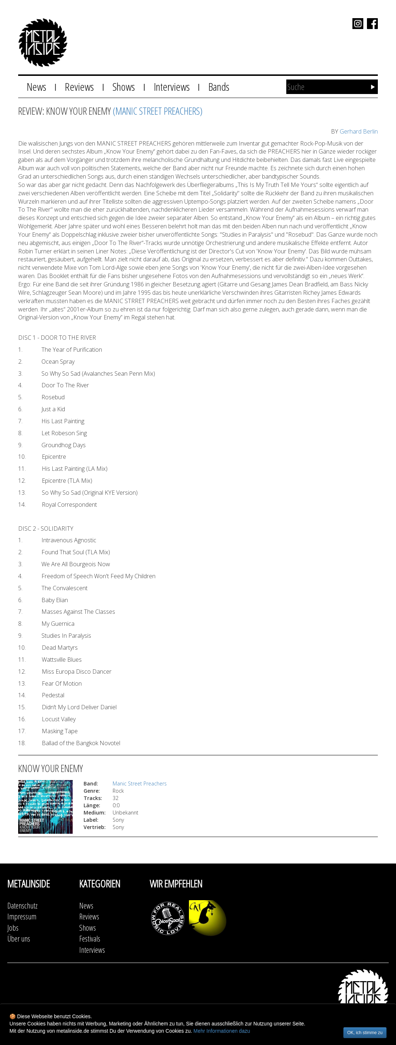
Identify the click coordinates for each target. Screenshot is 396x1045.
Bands (218, 86)
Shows (123, 86)
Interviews (172, 86)
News (36, 86)
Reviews (79, 86)
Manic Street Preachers (140, 783)
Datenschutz (22, 905)
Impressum (21, 916)
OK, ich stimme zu (365, 1032)
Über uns (18, 938)
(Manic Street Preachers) (158, 111)
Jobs (13, 927)
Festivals (89, 938)
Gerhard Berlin (359, 131)
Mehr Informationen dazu (222, 1031)
